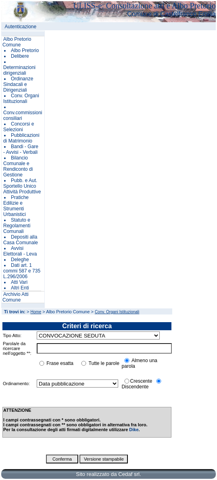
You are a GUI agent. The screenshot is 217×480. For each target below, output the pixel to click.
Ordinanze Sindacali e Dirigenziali (18, 84)
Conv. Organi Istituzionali (21, 98)
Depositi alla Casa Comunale (20, 239)
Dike (133, 429)
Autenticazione (21, 26)
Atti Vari (19, 282)
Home (36, 312)
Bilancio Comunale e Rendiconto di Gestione (18, 166)
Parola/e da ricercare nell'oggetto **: (17, 348)
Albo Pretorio (25, 50)
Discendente (135, 387)
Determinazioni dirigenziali (19, 70)
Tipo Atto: (12, 335)
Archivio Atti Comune (15, 297)
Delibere (20, 56)
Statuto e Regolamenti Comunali (16, 225)
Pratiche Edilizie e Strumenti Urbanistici (16, 206)
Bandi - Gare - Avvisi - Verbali (20, 149)
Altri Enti (20, 288)
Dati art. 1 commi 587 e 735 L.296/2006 (21, 270)
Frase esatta (59, 363)
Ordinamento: (16, 383)
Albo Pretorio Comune (16, 42)
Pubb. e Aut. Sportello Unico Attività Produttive (22, 186)
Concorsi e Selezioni (18, 126)
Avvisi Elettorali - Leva (20, 251)
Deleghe (20, 259)
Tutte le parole (104, 363)
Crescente (141, 381)
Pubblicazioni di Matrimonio (21, 138)
